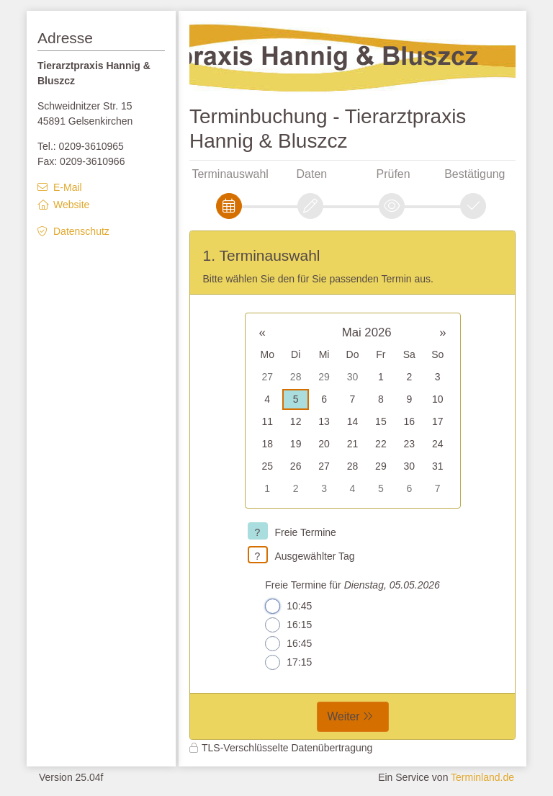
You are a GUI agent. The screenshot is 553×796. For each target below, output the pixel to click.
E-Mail (67, 187)
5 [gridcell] (296, 399)
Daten (312, 174)
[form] (352, 485)
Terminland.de (482, 777)
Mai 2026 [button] (367, 332)
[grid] (353, 411)
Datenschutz (81, 231)
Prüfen (393, 174)
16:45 (288, 643)
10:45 (288, 606)
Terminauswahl (230, 174)
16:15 (288, 624)
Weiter (344, 716)
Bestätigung (474, 174)
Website (71, 204)
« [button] (262, 332)
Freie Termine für (352, 585)
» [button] (442, 332)
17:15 (288, 662)
